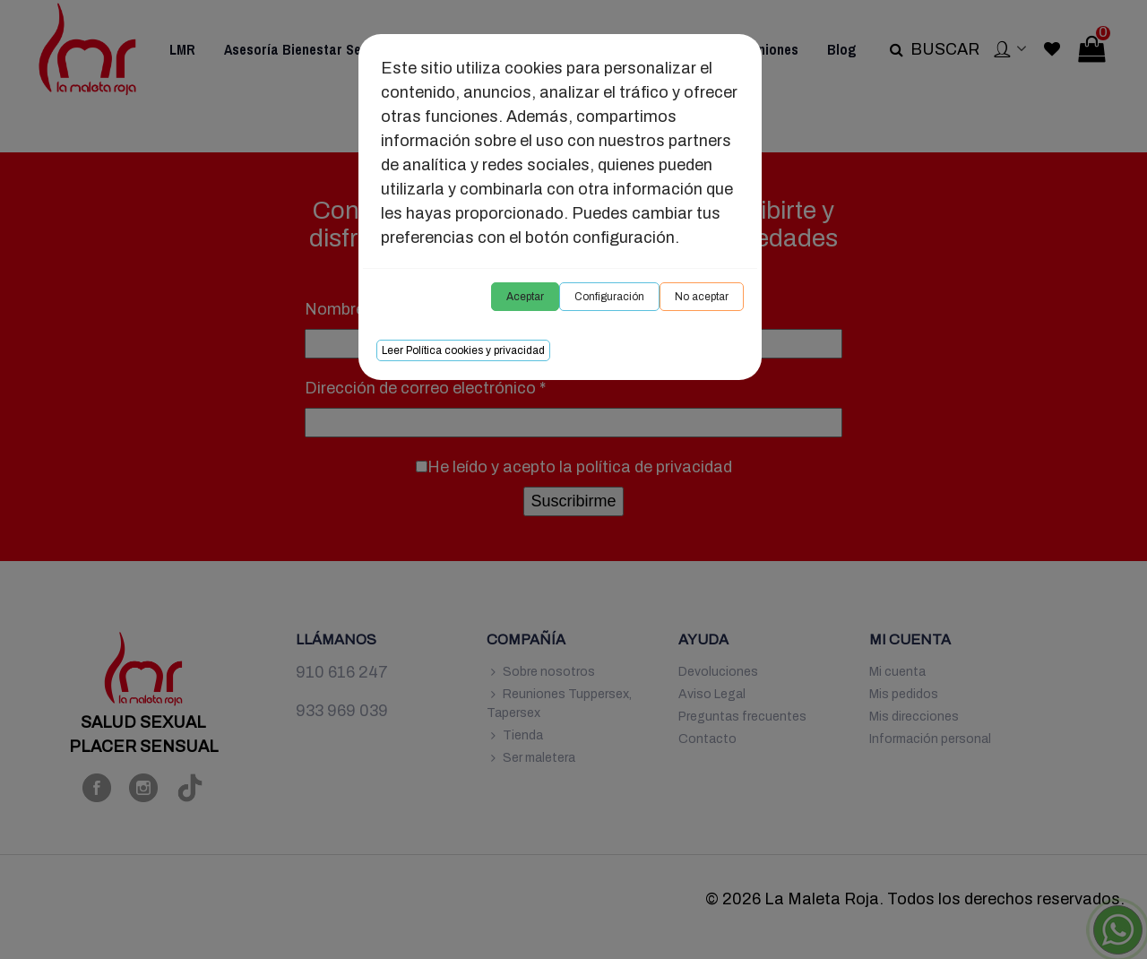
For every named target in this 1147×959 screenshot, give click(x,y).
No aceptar (702, 296)
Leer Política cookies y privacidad (463, 350)
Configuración (609, 296)
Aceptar (525, 296)
